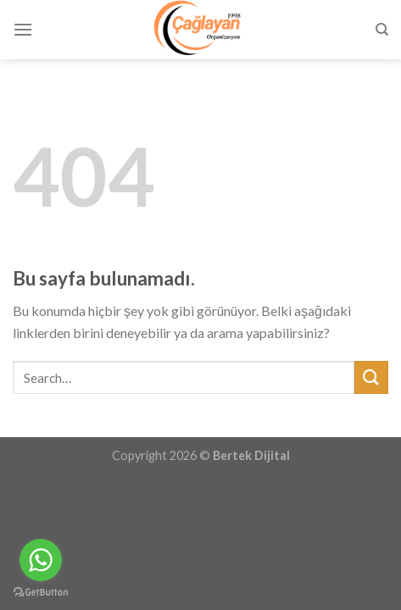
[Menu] (23, 29)
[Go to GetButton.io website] (41, 592)
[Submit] (371, 377)
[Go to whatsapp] (40, 560)
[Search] (382, 30)
